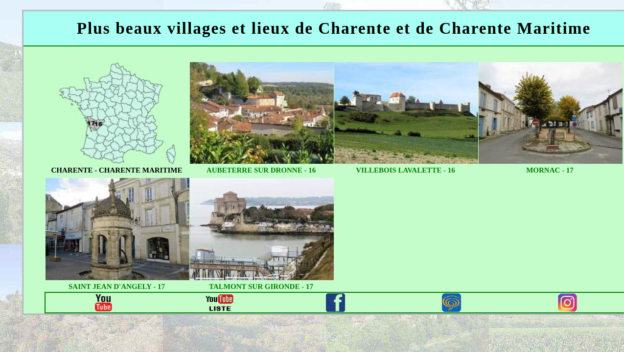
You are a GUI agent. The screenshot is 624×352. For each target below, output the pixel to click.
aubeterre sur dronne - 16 (261, 170)
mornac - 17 (550, 170)
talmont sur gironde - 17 (261, 286)
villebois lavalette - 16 (405, 170)
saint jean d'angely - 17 (117, 286)
